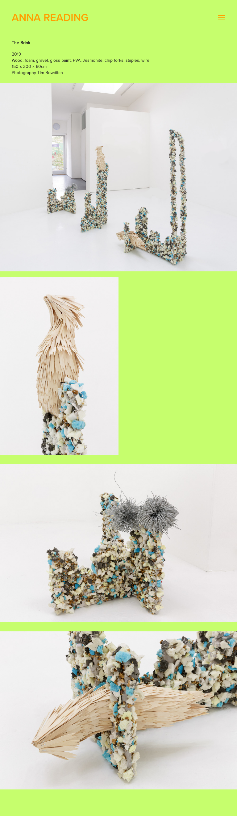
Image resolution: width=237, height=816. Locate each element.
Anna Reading (50, 17)
